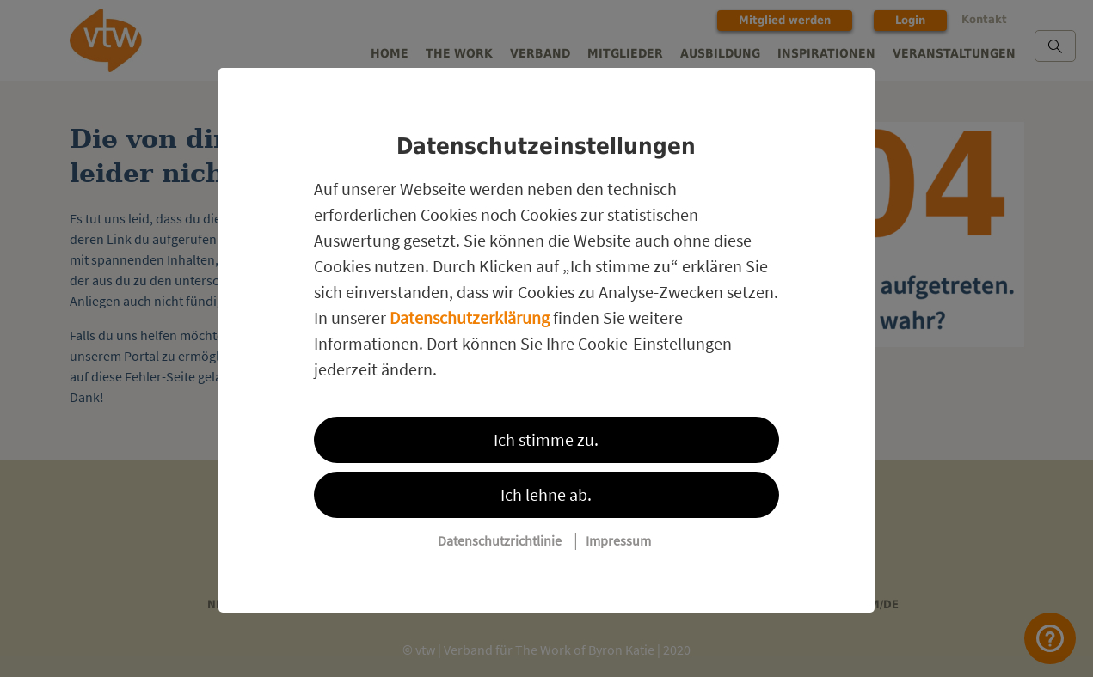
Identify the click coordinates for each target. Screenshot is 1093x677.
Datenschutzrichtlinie (500, 540)
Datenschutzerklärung (470, 317)
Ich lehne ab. (546, 494)
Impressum (618, 540)
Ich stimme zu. (546, 439)
